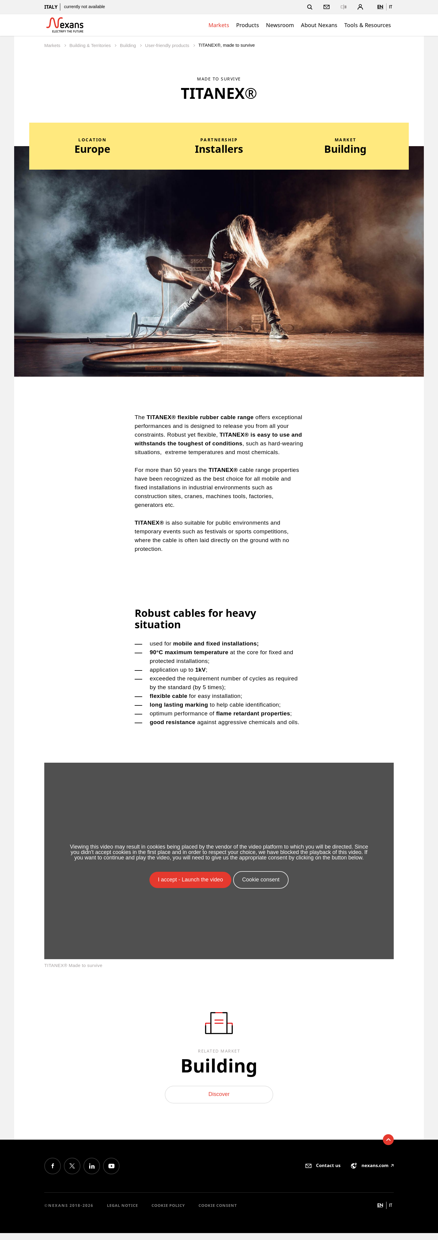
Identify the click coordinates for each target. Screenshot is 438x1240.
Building (128, 45)
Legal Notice (122, 1212)
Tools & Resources (367, 25)
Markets (218, 25)
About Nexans (319, 25)
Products (247, 25)
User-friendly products (168, 45)
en (380, 7)
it (390, 7)
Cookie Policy (168, 1212)
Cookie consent (218, 1212)
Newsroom (280, 25)
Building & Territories (91, 45)
